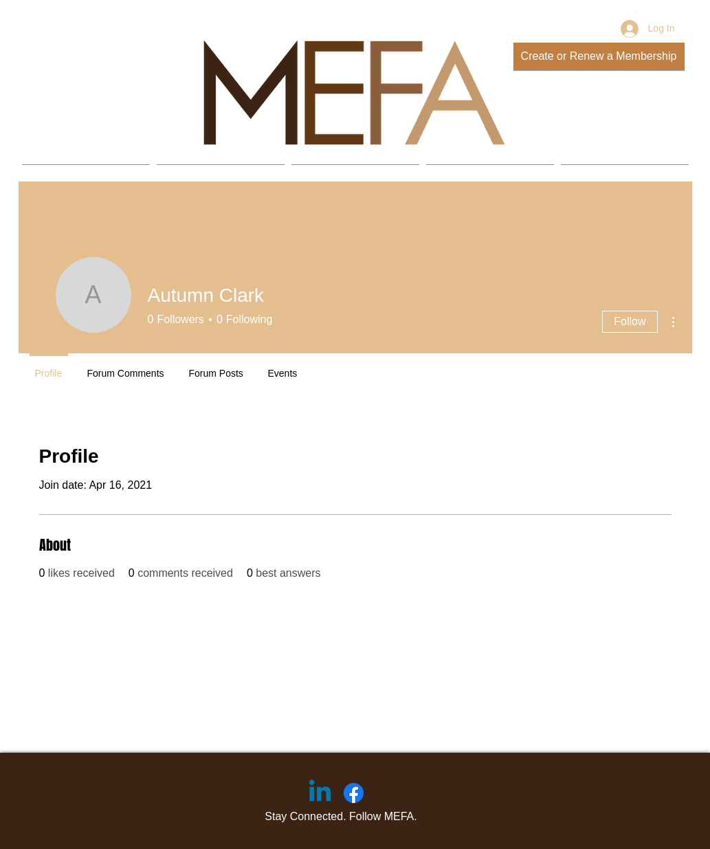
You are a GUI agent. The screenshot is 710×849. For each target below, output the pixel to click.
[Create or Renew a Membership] (599, 56)
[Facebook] (353, 793)
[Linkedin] (320, 793)
